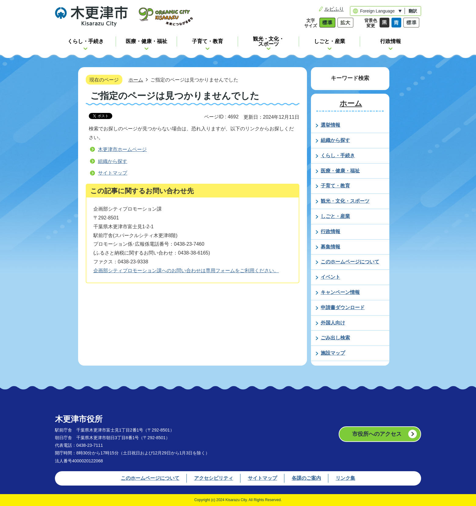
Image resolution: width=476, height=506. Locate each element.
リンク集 (345, 478)
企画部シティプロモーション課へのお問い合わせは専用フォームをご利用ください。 (186, 270)
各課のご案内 (306, 478)
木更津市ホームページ (122, 149)
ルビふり (334, 9)
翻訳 (413, 11)
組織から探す (112, 161)
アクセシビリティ (213, 478)
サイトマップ (112, 172)
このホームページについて (150, 478)
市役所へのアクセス (377, 434)
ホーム (135, 79)
